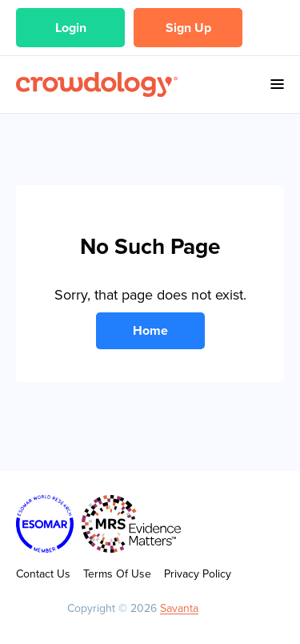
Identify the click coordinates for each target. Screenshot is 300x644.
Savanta (179, 608)
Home (150, 330)
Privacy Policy (197, 574)
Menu (277, 84)
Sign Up (188, 27)
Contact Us (43, 574)
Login (70, 27)
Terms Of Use (117, 574)
